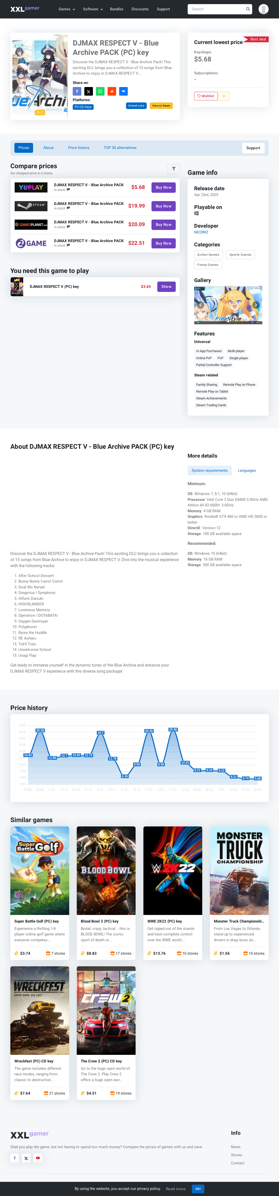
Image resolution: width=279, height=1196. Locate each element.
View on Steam (161, 105)
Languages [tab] (247, 470)
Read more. (176, 1189)
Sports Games (241, 255)
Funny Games (208, 265)
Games (66, 9)
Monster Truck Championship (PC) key (239, 921)
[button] (264, 9)
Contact (237, 1163)
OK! (198, 1189)
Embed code (136, 105)
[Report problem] (224, 96)
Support (163, 9)
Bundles (116, 9)
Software (92, 9)
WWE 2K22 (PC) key (164, 921)
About (48, 147)
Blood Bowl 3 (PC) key (100, 921)
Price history (78, 147)
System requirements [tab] (210, 470)
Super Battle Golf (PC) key (36, 921)
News (236, 1147)
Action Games (209, 255)
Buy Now (164, 187)
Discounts (140, 9)
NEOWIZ (201, 232)
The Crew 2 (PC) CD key (101, 1061)
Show (166, 286)
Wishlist (206, 96)
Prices (23, 147)
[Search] (220, 9)
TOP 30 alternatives (120, 147)
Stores (236, 1155)
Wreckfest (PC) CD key (34, 1061)
